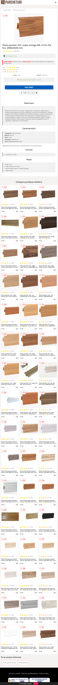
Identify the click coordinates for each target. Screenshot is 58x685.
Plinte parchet (7, 10)
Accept (36, 683)
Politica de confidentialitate (29, 673)
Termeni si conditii (14, 673)
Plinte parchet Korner (19, 10)
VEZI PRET (29, 87)
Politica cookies (44, 673)
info (17, 211)
